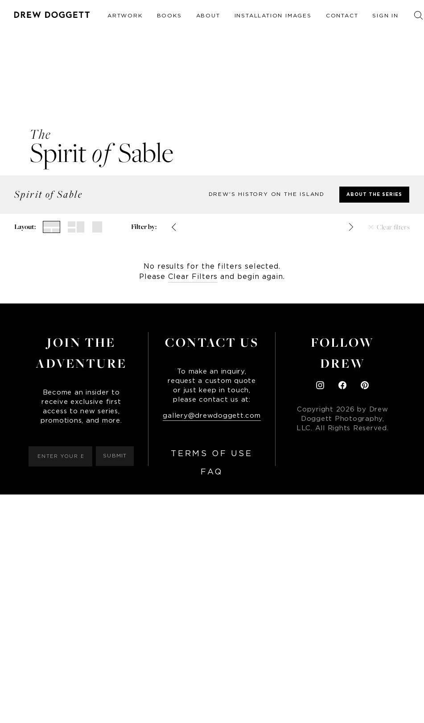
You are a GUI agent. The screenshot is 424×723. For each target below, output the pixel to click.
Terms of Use (211, 454)
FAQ (212, 472)
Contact (342, 15)
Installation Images (273, 15)
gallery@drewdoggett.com (211, 415)
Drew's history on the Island (267, 194)
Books (169, 15)
